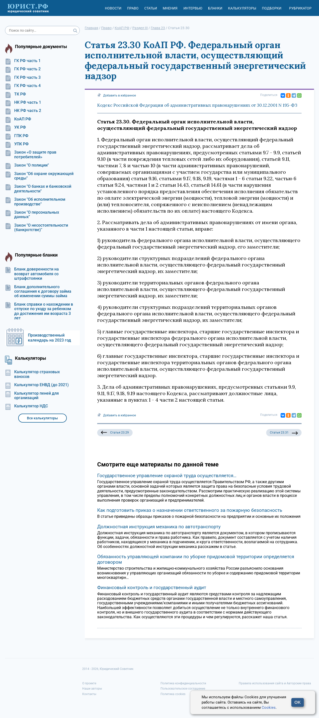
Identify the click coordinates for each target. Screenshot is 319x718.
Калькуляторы (242, 8)
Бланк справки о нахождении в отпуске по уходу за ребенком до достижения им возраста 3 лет (39, 311)
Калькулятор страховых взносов (32, 374)
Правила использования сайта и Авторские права (275, 683)
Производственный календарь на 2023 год (49, 338)
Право (133, 8)
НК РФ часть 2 (23, 110)
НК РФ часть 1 (23, 102)
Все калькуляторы (42, 418)
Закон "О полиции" (27, 165)
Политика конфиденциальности (183, 683)
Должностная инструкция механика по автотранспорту (159, 527)
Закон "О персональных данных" (32, 214)
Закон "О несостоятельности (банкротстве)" (36, 227)
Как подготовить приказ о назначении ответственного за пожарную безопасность (189, 510)
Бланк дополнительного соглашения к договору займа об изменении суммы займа (38, 291)
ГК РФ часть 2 (23, 69)
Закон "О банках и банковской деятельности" (38, 188)
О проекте (89, 683)
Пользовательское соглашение (182, 688)
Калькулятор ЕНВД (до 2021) (37, 385)
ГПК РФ (16, 136)
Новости (113, 8)
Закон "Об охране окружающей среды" (39, 176)
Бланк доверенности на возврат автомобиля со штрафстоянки (32, 274)
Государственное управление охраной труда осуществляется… (167, 475)
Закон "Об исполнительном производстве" (35, 201)
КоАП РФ (18, 119)
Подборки (271, 8)
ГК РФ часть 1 (23, 61)
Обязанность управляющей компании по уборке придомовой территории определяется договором (195, 559)
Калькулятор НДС (26, 406)
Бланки (215, 8)
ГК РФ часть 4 (23, 86)
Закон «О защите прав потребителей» (30, 154)
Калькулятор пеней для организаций (32, 395)
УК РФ (15, 127)
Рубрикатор (300, 8)
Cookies (269, 707)
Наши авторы (92, 688)
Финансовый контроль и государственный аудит (151, 587)
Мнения (170, 8)
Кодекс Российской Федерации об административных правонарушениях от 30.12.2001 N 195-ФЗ (197, 105)
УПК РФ (17, 144)
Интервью (192, 8)
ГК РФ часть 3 (23, 77)
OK (297, 702)
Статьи (150, 8)
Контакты (89, 694)
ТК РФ (15, 94)
